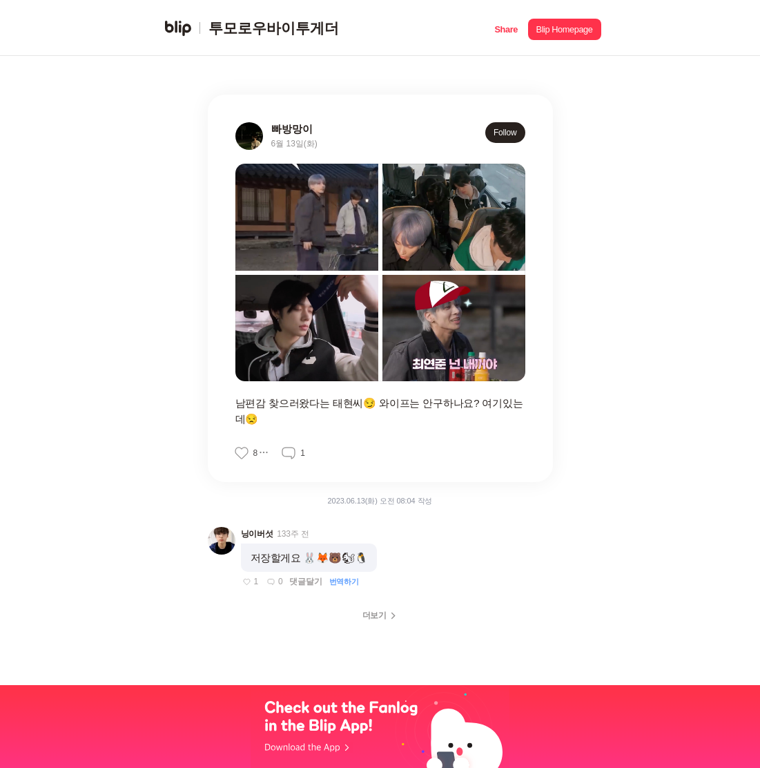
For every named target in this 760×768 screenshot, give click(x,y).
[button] (506, 28)
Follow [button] (505, 132)
